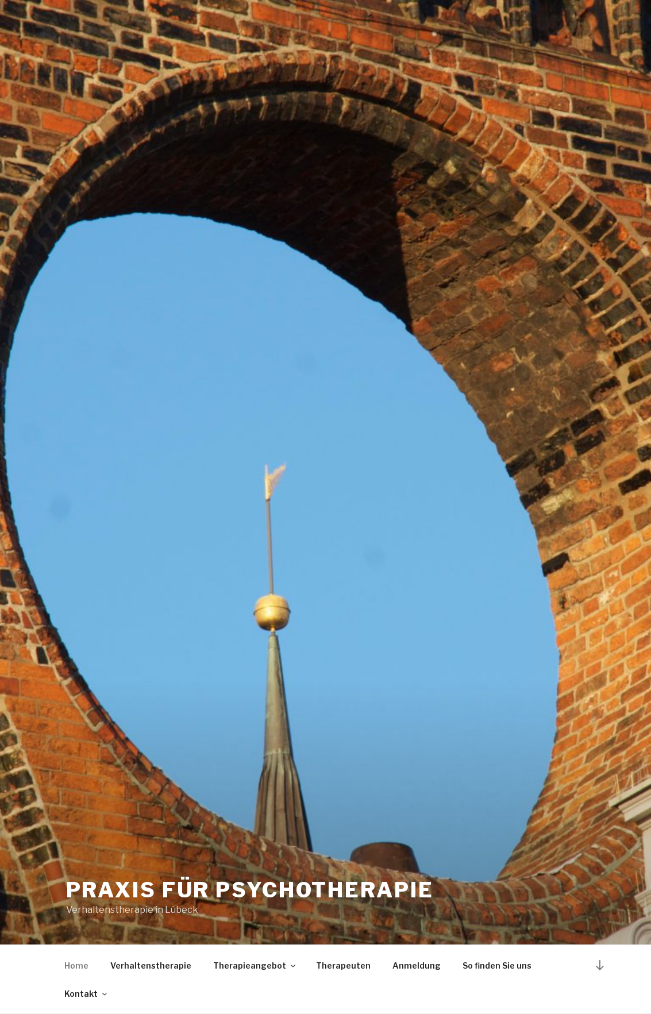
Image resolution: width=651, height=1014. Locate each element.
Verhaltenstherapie (150, 965)
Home (76, 965)
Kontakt (86, 993)
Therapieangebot (255, 965)
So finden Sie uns (497, 965)
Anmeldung (416, 965)
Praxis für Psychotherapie (250, 890)
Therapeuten (343, 965)
